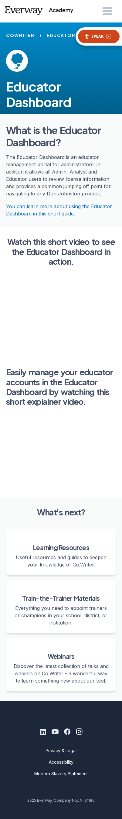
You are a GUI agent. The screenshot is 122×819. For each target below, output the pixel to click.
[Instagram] (79, 731)
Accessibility (61, 762)
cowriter (20, 35)
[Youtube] (55, 731)
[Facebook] (67, 731)
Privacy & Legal (61, 750)
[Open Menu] (107, 11)
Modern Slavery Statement (61, 773)
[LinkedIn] (42, 731)
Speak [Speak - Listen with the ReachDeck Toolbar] (97, 36)
